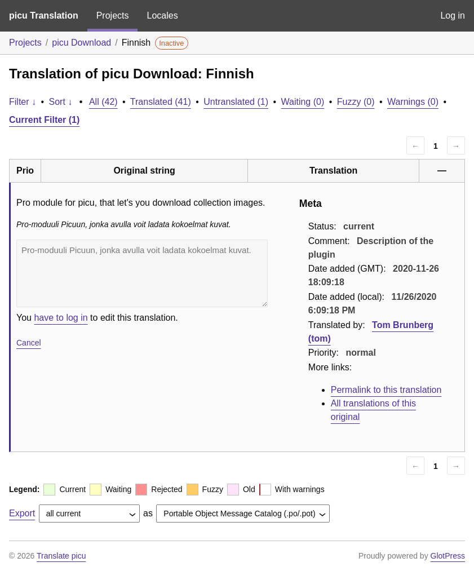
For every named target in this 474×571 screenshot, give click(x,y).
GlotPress (448, 555)
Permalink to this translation (386, 390)
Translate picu (61, 555)
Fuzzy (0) (356, 102)
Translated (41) (160, 102)
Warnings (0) (412, 102)
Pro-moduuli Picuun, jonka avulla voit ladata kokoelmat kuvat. (142, 273)
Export (22, 513)
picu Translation (43, 15)
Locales (162, 15)
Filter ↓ (22, 102)
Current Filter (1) (44, 120)
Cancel (28, 342)
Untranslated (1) (235, 102)
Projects (112, 15)
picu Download (81, 42)
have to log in (60, 317)
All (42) (103, 102)
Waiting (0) (303, 102)
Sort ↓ (61, 102)
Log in (452, 15)
